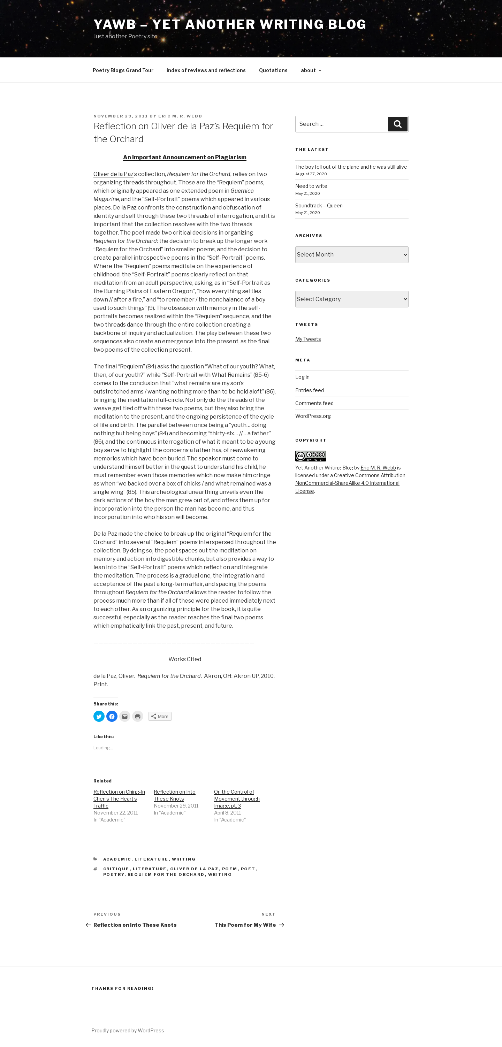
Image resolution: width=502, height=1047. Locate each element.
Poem (230, 868)
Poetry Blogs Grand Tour (123, 70)
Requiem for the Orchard (166, 874)
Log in (302, 377)
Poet (248, 868)
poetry (113, 874)
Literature (152, 859)
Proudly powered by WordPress (127, 1030)
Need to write (311, 186)
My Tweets (308, 339)
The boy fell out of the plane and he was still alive (351, 167)
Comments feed (314, 403)
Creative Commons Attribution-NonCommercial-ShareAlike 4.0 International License (351, 483)
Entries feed (309, 390)
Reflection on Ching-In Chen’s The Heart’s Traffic (119, 799)
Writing (184, 859)
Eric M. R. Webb (180, 116)
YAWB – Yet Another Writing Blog (230, 24)
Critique (116, 868)
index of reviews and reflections (206, 70)
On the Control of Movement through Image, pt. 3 (237, 799)
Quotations (273, 70)
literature (150, 868)
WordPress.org (313, 416)
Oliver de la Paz (113, 174)
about (311, 70)
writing (220, 874)
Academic (117, 859)
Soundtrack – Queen (319, 205)
